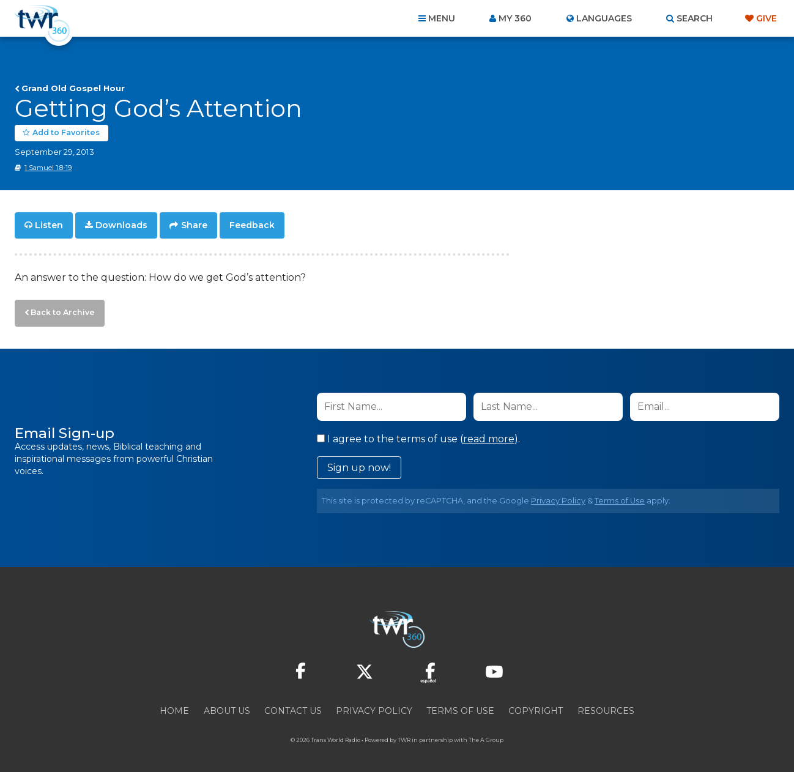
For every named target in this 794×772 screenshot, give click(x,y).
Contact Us (293, 705)
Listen (49, 223)
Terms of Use (620, 495)
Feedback (252, 223)
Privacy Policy (558, 495)
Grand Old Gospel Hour (73, 88)
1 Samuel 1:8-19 (48, 167)
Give (766, 18)
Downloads (121, 223)
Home (174, 705)
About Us (227, 705)
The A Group (486, 735)
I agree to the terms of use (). (418, 434)
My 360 (515, 18)
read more (488, 434)
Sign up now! (359, 463)
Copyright (535, 705)
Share (194, 223)
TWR (404, 735)
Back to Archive (58, 309)
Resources (605, 705)
